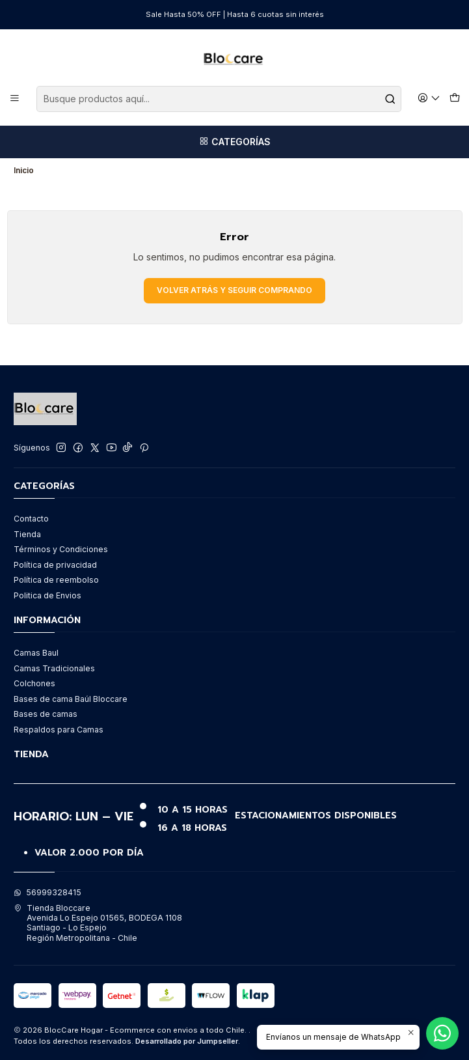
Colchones (34, 683)
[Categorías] (234, 142)
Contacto (31, 518)
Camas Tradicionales (54, 668)
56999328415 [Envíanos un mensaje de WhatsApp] (47, 892)
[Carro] (454, 99)
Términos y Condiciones (61, 549)
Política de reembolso (56, 580)
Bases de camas (45, 714)
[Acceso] (429, 98)
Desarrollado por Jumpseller (186, 1041)
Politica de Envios (47, 595)
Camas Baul (36, 653)
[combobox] (218, 99)
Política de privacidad (55, 565)
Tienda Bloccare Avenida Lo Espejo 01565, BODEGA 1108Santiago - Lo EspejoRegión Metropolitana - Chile (98, 923)
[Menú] (15, 98)
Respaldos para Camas (58, 729)
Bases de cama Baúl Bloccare (70, 699)
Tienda (27, 534)
